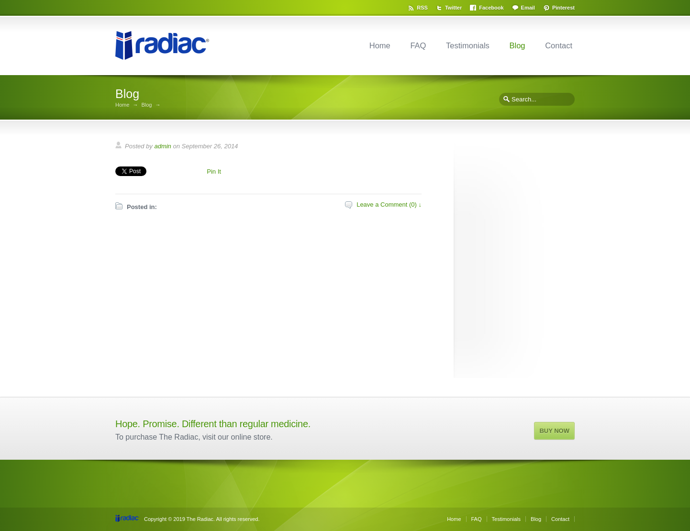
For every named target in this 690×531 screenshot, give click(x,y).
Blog (517, 45)
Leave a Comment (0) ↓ (389, 204)
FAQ (418, 45)
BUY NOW (554, 430)
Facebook (491, 8)
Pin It (214, 171)
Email (528, 8)
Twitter (453, 8)
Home (379, 45)
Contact (558, 45)
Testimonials (468, 45)
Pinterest (563, 8)
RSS (422, 8)
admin (162, 146)
